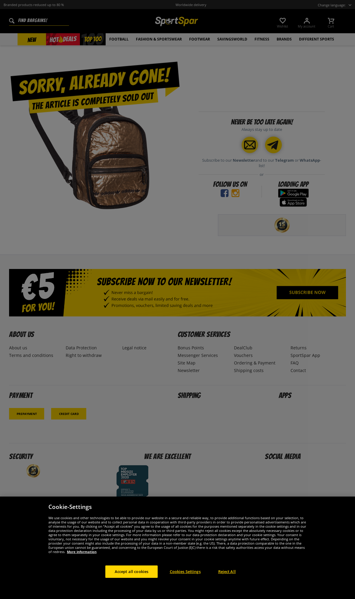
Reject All (227, 575)
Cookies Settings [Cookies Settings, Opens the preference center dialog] (185, 575)
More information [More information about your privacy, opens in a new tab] (82, 555)
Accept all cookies (131, 575)
